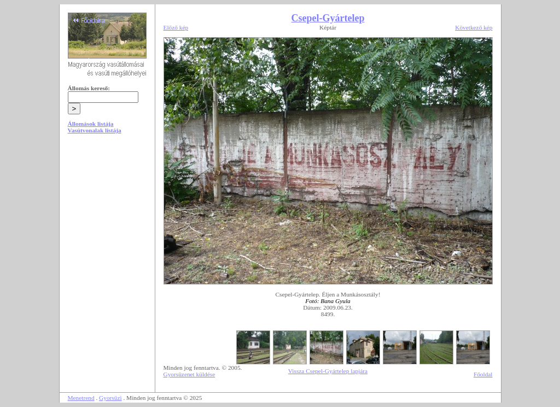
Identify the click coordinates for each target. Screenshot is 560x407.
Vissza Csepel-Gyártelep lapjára (328, 371)
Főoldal (483, 374)
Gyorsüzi (110, 397)
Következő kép (473, 27)
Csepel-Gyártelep (328, 18)
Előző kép (176, 27)
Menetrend (81, 397)
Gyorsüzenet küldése (189, 374)
